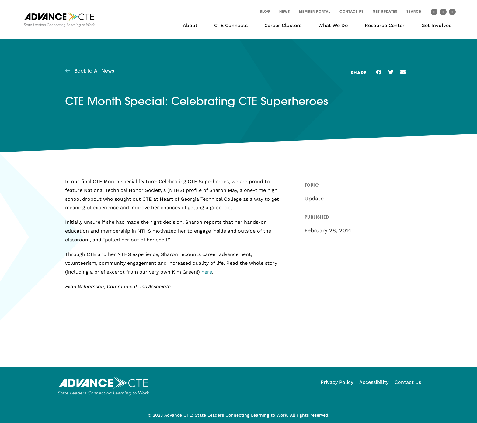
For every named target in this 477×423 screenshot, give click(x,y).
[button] (414, 12)
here (206, 272)
